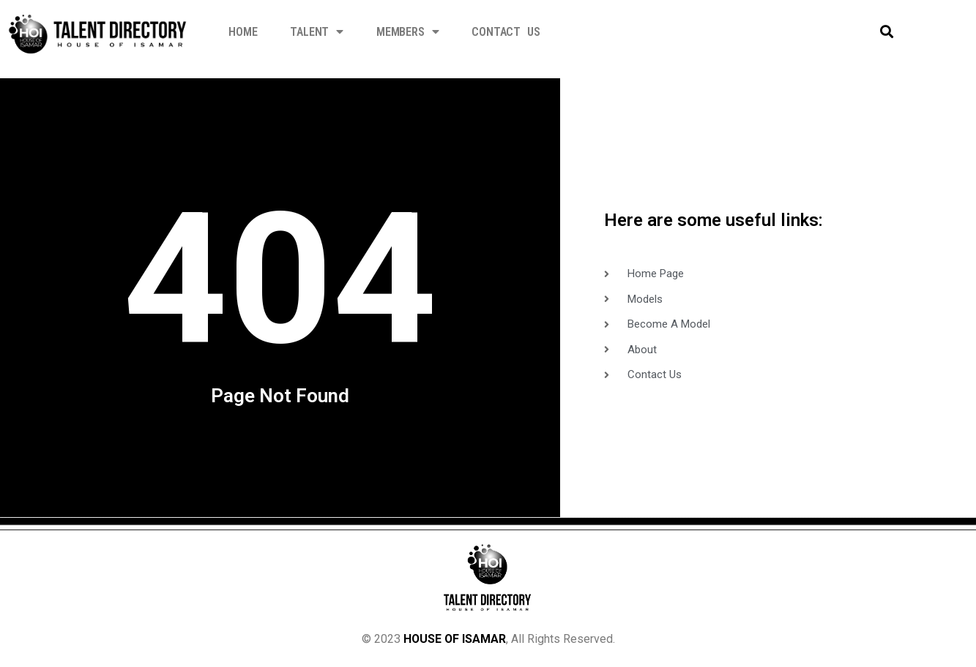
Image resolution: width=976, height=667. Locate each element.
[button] (886, 32)
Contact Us (506, 32)
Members (407, 31)
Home (242, 32)
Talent (316, 31)
